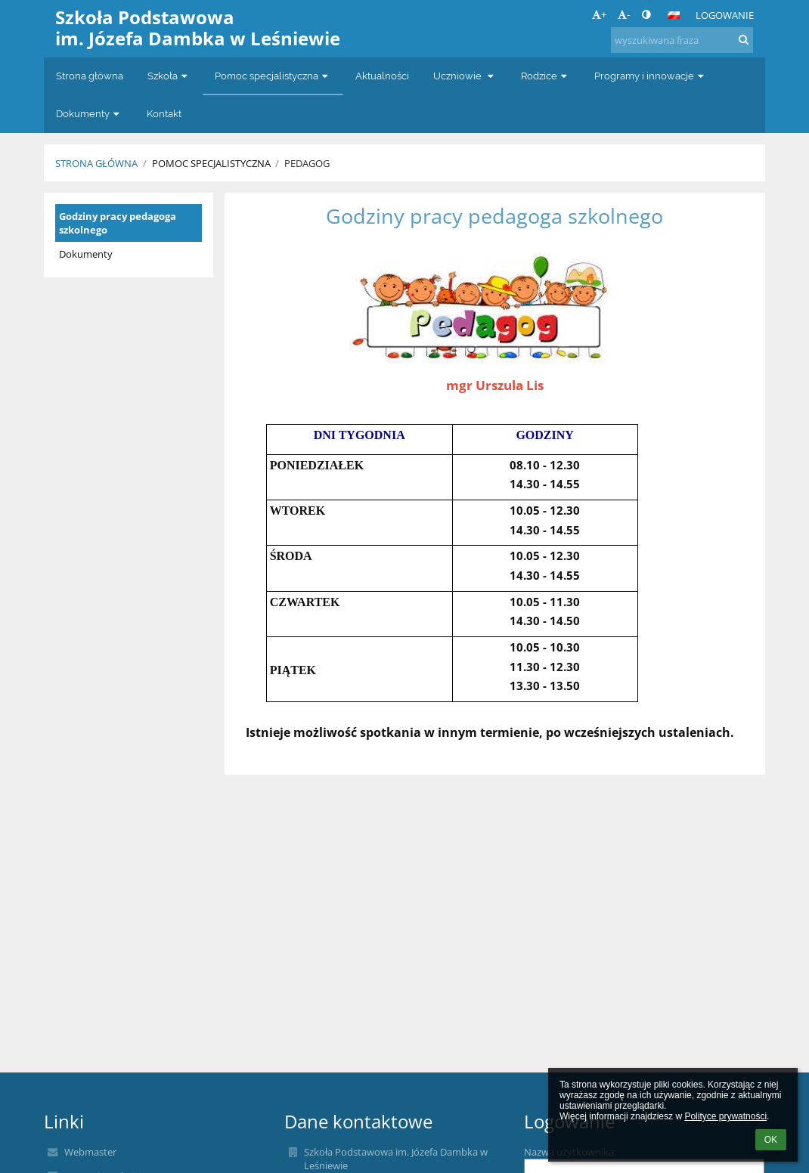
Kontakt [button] (164, 113)
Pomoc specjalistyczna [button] (273, 76)
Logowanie (725, 15)
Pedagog (307, 163)
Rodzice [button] (545, 76)
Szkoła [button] (169, 76)
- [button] (624, 14)
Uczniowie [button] (465, 76)
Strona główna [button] (89, 76)
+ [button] (599, 14)
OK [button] (770, 1139)
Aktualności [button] (382, 76)
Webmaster (90, 1152)
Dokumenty (86, 254)
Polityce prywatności (725, 1116)
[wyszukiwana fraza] (682, 40)
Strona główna (96, 163)
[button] (673, 15)
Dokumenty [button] (89, 113)
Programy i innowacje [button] (650, 76)
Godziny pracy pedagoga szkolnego (117, 223)
